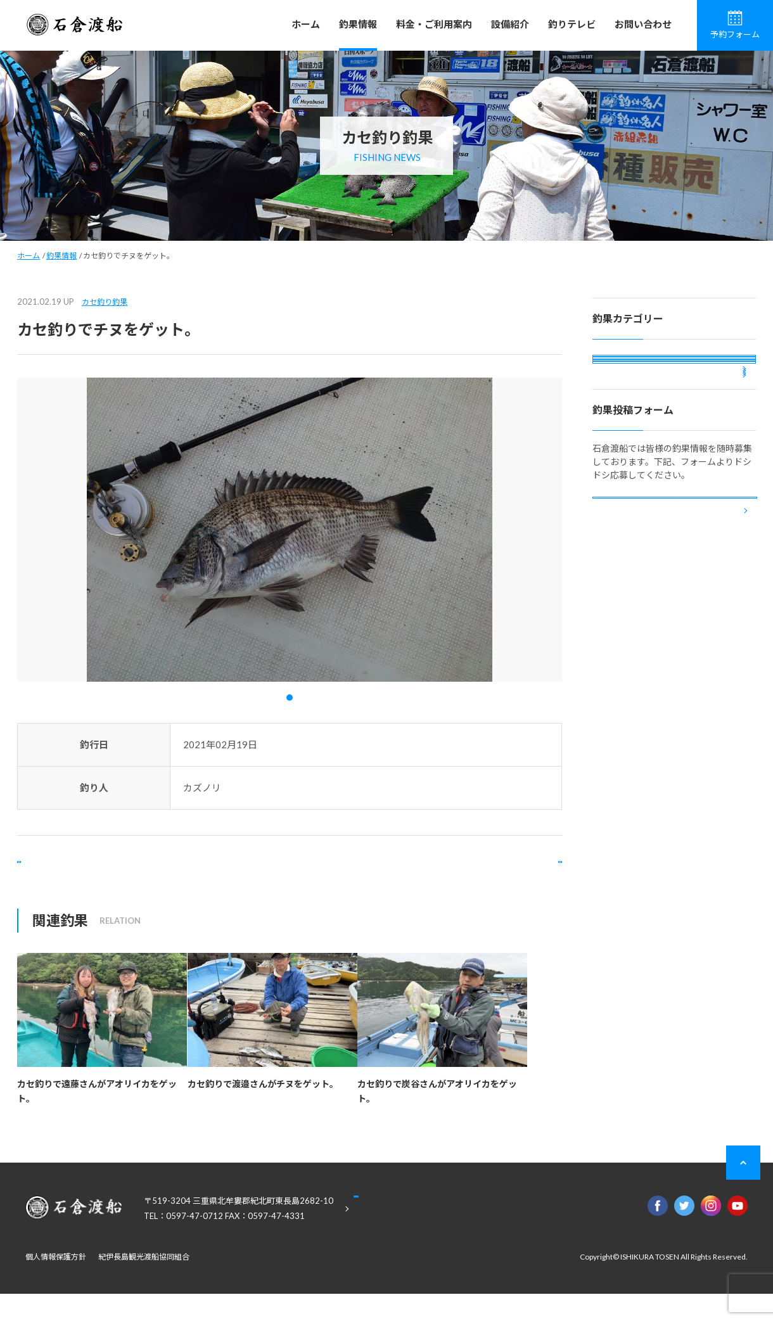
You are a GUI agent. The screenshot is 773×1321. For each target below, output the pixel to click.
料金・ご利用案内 (434, 24)
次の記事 (510, 875)
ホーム (305, 24)
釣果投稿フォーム (674, 634)
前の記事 (68, 875)
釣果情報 (358, 24)
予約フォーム (735, 24)
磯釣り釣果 (625, 369)
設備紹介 (510, 24)
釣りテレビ (572, 24)
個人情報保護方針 (55, 1284)
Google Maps (418, 1237)
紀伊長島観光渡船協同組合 (143, 1284)
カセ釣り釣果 (104, 302)
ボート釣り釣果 (634, 437)
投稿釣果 (621, 471)
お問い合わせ (643, 24)
